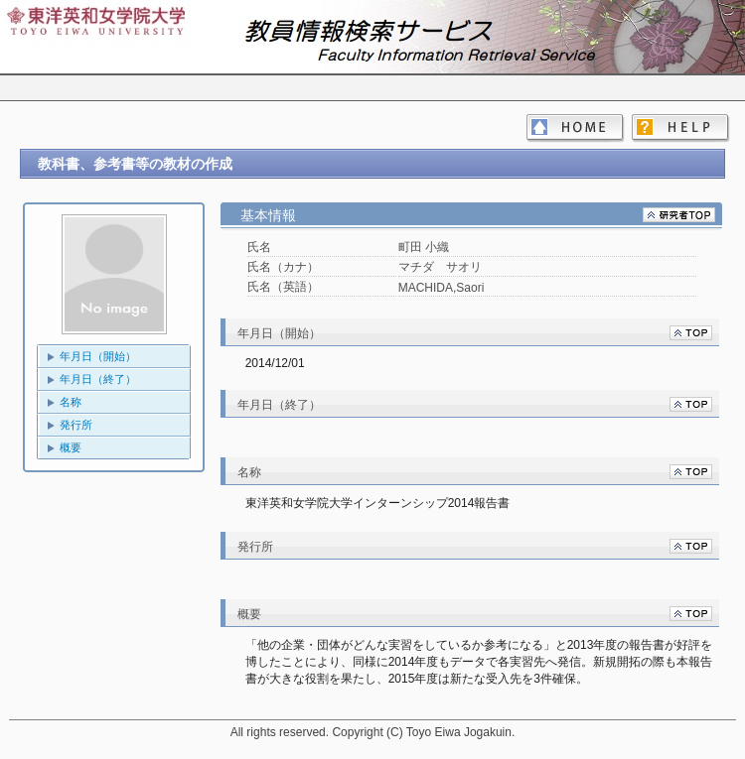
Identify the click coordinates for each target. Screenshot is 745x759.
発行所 (76, 425)
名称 (70, 402)
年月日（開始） (98, 356)
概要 (70, 447)
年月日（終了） (98, 379)
